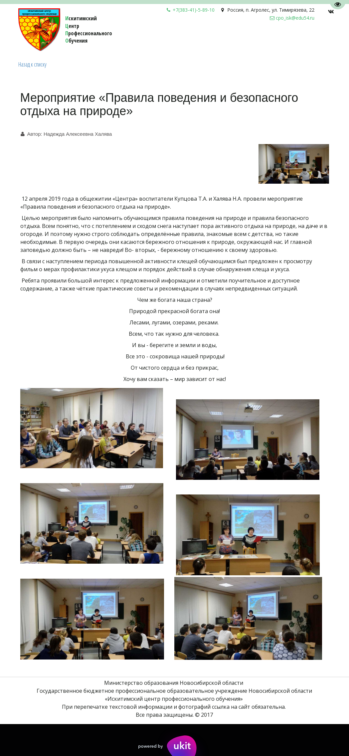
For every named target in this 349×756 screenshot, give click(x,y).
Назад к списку (32, 64)
